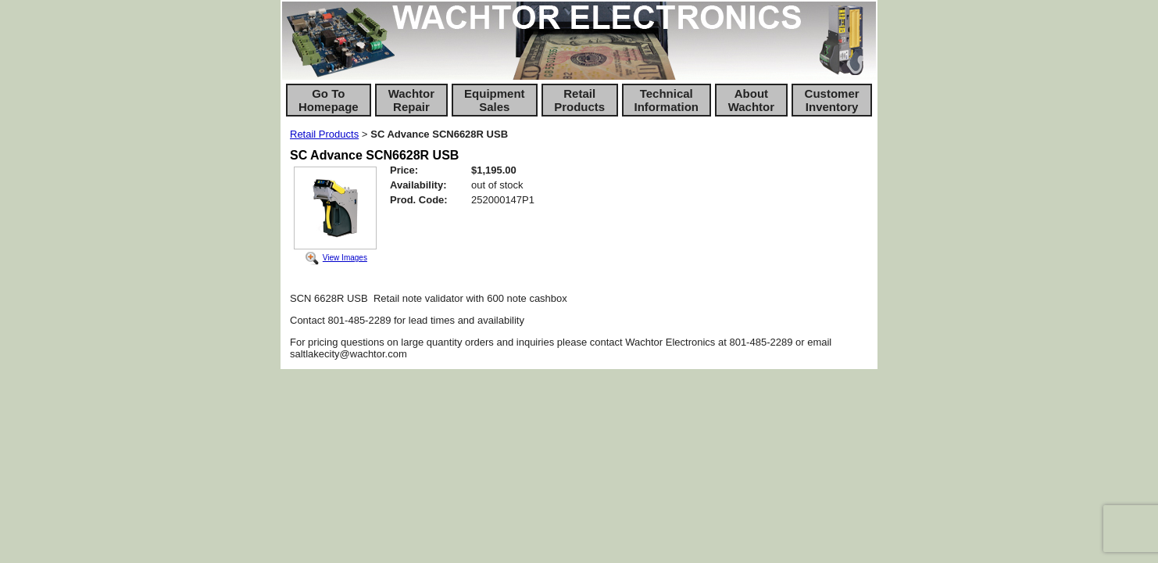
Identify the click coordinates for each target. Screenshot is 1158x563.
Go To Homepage (328, 100)
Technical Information (666, 100)
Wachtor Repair (411, 100)
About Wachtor (751, 100)
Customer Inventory (832, 100)
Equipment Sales (494, 100)
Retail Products (579, 100)
